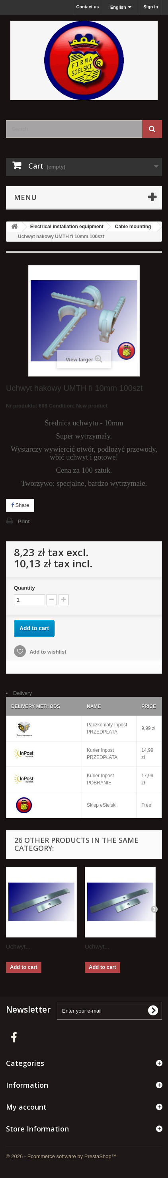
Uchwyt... (18, 946)
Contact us (87, 6)
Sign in (150, 6)
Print (24, 521)
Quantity (24, 588)
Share (20, 505)
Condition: (62, 406)
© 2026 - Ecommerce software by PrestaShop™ (61, 1156)
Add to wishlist (47, 652)
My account (26, 1107)
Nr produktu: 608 (56, 406)
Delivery (22, 693)
